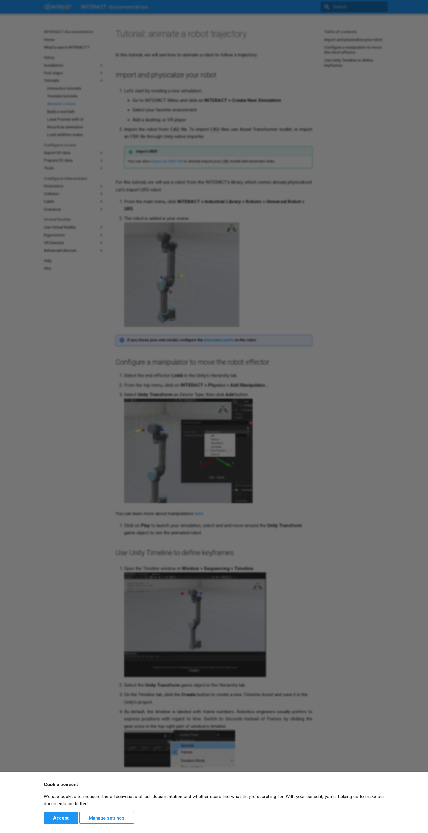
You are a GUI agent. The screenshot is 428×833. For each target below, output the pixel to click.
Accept (61, 818)
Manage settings (106, 818)
